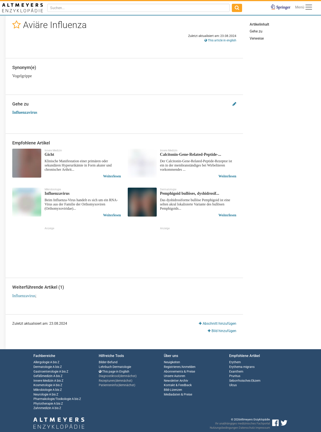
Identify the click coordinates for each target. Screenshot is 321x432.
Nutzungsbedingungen (224, 427)
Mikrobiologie (42, 390)
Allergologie (41, 362)
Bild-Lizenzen (173, 390)
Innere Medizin (43, 381)
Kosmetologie (42, 385)
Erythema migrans (242, 367)
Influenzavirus (24, 112)
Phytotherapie (43, 404)
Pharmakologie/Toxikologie (52, 399)
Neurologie (40, 394)
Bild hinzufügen (222, 331)
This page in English (114, 371)
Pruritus (234, 376)
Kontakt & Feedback (178, 385)
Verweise (257, 38)
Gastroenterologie (45, 371)
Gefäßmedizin (43, 376)
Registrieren (172, 367)
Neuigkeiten (172, 362)
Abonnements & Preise (179, 371)
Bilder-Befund (108, 362)
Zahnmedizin (42, 408)
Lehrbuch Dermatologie (115, 367)
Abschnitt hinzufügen (217, 323)
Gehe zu (256, 31)
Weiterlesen (112, 176)
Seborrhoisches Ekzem (244, 381)
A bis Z (54, 362)
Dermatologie (42, 367)
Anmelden (188, 367)
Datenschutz (247, 427)
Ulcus (233, 385)
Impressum (262, 427)
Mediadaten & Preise (178, 394)
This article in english (220, 40)
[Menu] (308, 7)
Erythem (235, 362)
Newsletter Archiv (176, 381)
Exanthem (236, 371)
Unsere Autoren (174, 376)
